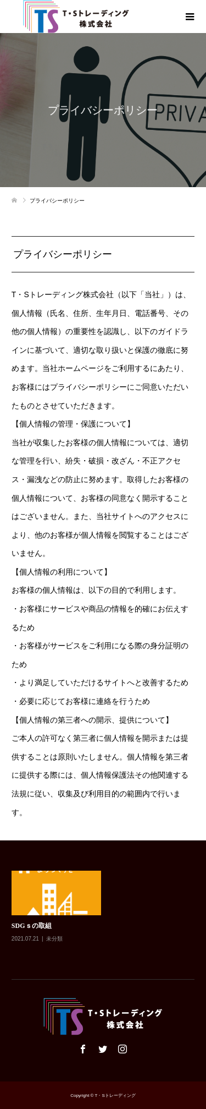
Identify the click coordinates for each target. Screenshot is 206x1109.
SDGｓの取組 (32, 926)
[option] (106, 914)
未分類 (54, 939)
